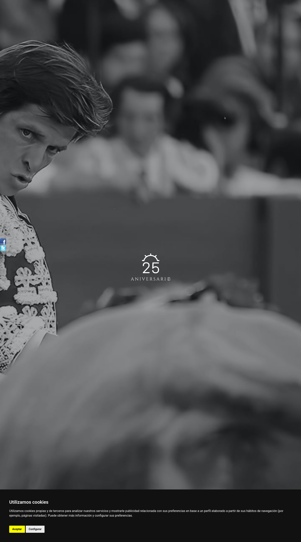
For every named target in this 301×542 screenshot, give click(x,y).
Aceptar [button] (17, 529)
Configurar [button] (35, 529)
